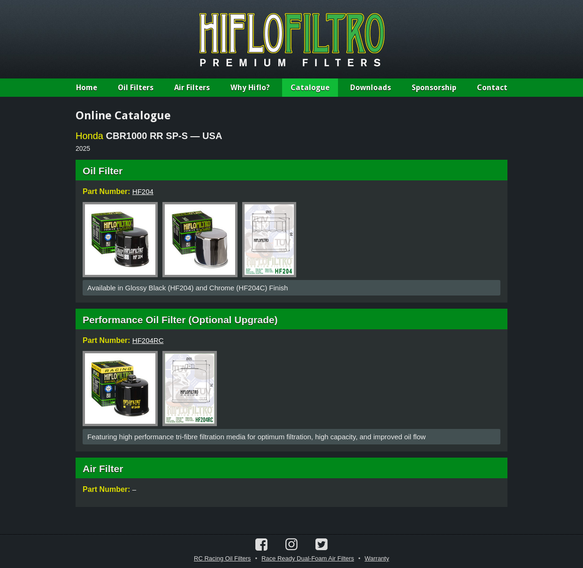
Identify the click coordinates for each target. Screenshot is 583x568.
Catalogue (310, 87)
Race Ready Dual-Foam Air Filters (307, 558)
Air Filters (192, 87)
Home (86, 87)
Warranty (377, 558)
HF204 (142, 191)
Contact (492, 87)
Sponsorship (434, 87)
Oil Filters (135, 87)
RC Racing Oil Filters (222, 558)
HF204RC (148, 340)
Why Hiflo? (250, 87)
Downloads (370, 87)
